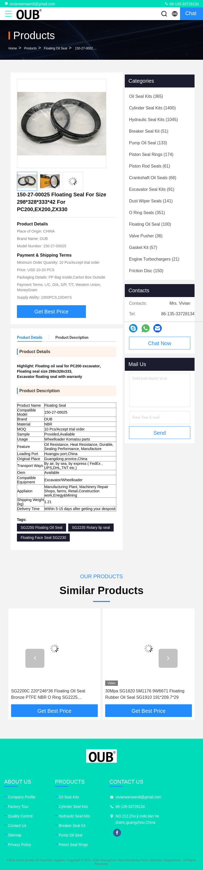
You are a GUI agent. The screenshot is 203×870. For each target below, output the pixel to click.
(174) (151, 154)
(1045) (153, 119)
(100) (150, 224)
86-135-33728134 (181, 3)
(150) (146, 271)
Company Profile (21, 797)
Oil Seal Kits (69, 797)
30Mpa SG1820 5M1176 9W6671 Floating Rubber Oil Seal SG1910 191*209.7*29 (144, 694)
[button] (34, 658)
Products (30, 48)
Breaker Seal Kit (72, 825)
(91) (151, 189)
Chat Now (159, 343)
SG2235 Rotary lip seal (91, 527)
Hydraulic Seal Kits (74, 816)
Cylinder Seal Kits (73, 806)
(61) (149, 166)
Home (12, 48)
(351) (147, 212)
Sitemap (14, 835)
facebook (117, 833)
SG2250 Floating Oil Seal (41, 527)
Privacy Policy (19, 845)
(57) (143, 247)
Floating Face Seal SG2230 (43, 537)
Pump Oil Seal (70, 835)
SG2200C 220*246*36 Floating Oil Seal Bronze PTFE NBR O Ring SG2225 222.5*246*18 (48, 695)
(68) (152, 177)
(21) (154, 259)
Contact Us (17, 825)
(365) (146, 96)
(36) (146, 236)
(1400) (152, 108)
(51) (148, 131)
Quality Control (20, 816)
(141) (151, 201)
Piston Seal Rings (73, 845)
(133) (148, 143)
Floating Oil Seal (55, 48)
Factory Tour (18, 806)
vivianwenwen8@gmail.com (29, 3)
